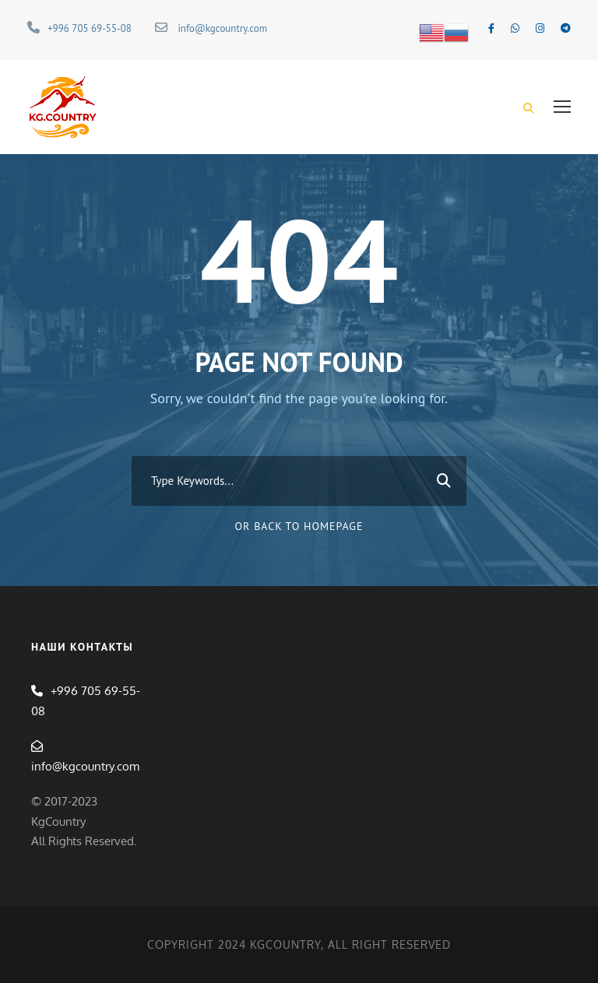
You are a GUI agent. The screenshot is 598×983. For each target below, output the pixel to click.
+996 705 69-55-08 (89, 28)
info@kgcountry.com (222, 28)
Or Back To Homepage (299, 526)
